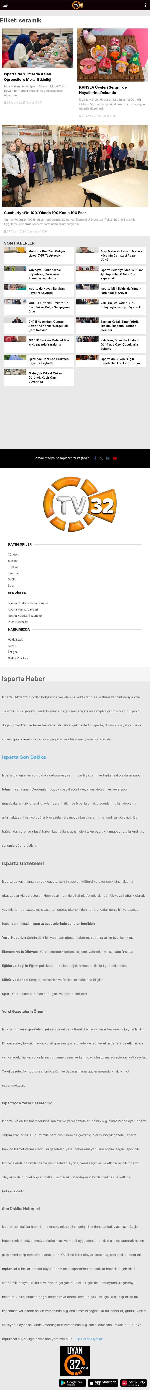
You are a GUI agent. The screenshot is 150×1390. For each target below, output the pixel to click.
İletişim (12, 652)
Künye (12, 645)
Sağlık (12, 579)
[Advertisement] (75, 417)
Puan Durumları (18, 622)
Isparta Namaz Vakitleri (23, 609)
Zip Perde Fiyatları (89, 1339)
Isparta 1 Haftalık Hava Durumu (28, 603)
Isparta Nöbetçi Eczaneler (25, 615)
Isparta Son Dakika (24, 757)
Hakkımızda (15, 639)
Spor (11, 585)
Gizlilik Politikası (18, 658)
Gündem (13, 554)
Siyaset (13, 560)
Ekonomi (13, 573)
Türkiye (13, 567)
